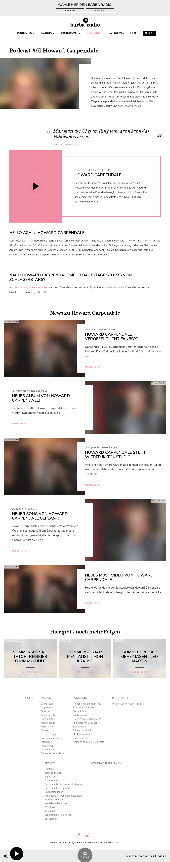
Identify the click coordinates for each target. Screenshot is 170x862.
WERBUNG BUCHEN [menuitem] (123, 33)
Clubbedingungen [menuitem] (53, 792)
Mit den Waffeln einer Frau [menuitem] (87, 703)
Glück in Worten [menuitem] (81, 734)
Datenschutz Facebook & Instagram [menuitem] (63, 784)
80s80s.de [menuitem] (50, 807)
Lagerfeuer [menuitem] (47, 707)
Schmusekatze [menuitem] (48, 715)
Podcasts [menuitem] (26, 33)
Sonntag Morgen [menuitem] (50, 738)
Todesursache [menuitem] (80, 738)
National (100, 10)
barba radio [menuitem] (47, 703)
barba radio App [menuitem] (53, 772)
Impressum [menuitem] (50, 776)
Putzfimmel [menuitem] (47, 745)
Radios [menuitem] (48, 33)
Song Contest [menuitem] (48, 719)
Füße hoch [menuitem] (46, 711)
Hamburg (70, 10)
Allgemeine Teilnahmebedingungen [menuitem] (63, 795)
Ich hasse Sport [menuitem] (49, 734)
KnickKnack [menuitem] (47, 726)
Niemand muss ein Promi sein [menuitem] (88, 742)
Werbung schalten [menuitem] (54, 799)
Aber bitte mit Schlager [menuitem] (85, 722)
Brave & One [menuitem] (79, 711)
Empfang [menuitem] (95, 33)
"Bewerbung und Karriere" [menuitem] (87, 719)
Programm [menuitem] (70, 33)
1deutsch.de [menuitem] (51, 818)
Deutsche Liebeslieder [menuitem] (53, 753)
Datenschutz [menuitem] (51, 780)
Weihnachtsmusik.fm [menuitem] (106, 763)
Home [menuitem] (29, 698)
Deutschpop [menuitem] (47, 749)
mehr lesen (92, 367)
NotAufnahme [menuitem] (80, 715)
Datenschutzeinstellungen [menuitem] (58, 788)
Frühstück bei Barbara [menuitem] (84, 707)
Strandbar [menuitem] (46, 742)
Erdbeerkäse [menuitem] (79, 726)
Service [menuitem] (49, 763)
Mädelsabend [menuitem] (48, 722)
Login (149, 33)
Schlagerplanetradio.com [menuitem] (57, 814)
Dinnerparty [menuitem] (47, 730)
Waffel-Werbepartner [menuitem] (56, 803)
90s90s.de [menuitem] (50, 811)
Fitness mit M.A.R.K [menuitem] (83, 730)
